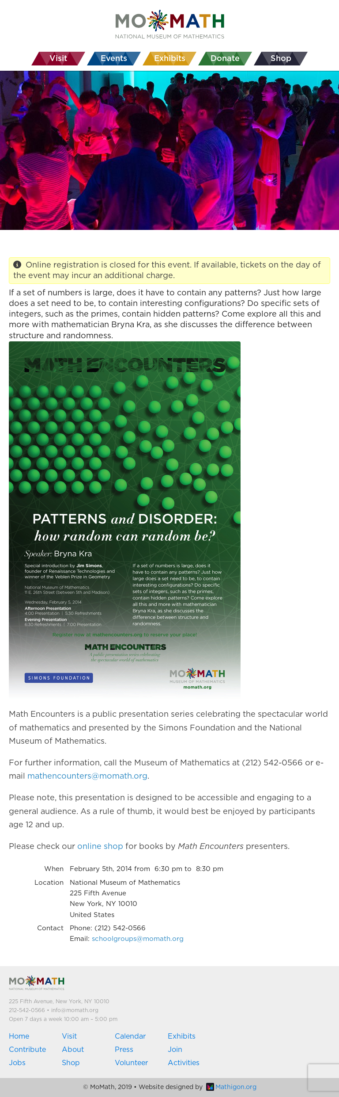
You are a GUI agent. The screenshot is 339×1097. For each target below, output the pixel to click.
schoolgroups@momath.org (138, 939)
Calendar (130, 1036)
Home (19, 1036)
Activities (184, 1062)
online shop (100, 847)
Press (124, 1049)
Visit (69, 1036)
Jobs (17, 1062)
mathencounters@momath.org (87, 776)
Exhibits (182, 1036)
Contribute (27, 1049)
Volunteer (131, 1062)
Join (175, 1049)
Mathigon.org (231, 1087)
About (73, 1049)
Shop (71, 1062)
